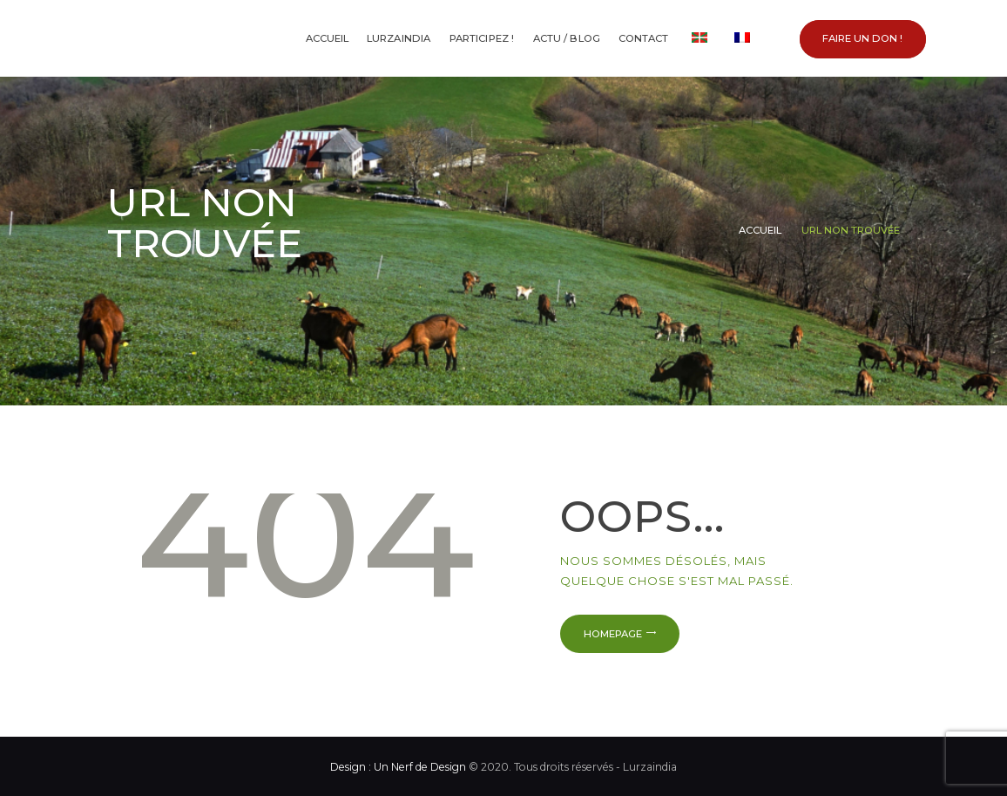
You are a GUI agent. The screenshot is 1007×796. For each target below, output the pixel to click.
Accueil (760, 230)
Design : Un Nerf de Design (398, 766)
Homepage (613, 634)
